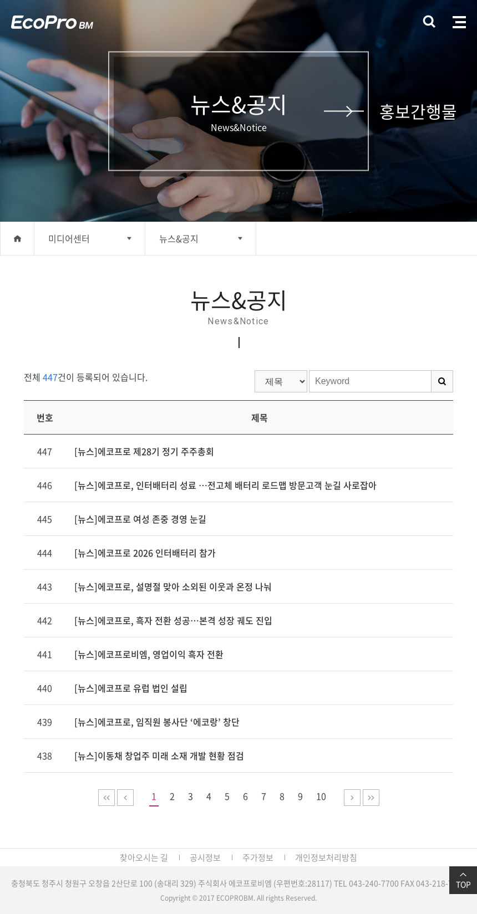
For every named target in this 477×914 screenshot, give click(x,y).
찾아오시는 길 (144, 857)
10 (321, 796)
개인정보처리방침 (326, 857)
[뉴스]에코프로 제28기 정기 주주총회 (144, 451)
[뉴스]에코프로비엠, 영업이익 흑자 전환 (149, 654)
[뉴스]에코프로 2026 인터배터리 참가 (145, 552)
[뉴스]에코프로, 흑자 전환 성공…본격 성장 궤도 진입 (173, 620)
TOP (463, 880)
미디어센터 (69, 238)
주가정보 (257, 857)
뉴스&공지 (179, 238)
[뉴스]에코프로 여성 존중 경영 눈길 (140, 518)
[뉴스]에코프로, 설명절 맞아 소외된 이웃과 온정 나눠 (173, 586)
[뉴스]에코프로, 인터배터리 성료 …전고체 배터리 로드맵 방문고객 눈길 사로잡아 (225, 485)
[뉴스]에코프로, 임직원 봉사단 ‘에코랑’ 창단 (157, 721)
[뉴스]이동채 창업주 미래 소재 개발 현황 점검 (159, 755)
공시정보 (205, 857)
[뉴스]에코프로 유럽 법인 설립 (130, 688)
